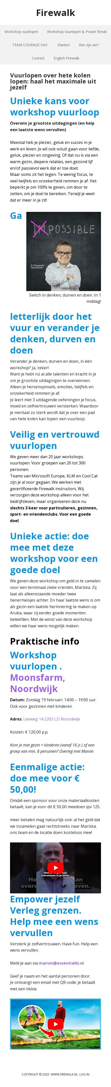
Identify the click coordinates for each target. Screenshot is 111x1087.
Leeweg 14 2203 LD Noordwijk (51, 719)
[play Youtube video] (55, 867)
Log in (84, 1074)
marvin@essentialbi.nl (61, 963)
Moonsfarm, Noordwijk (37, 683)
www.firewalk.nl (64, 1074)
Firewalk (55, 12)
